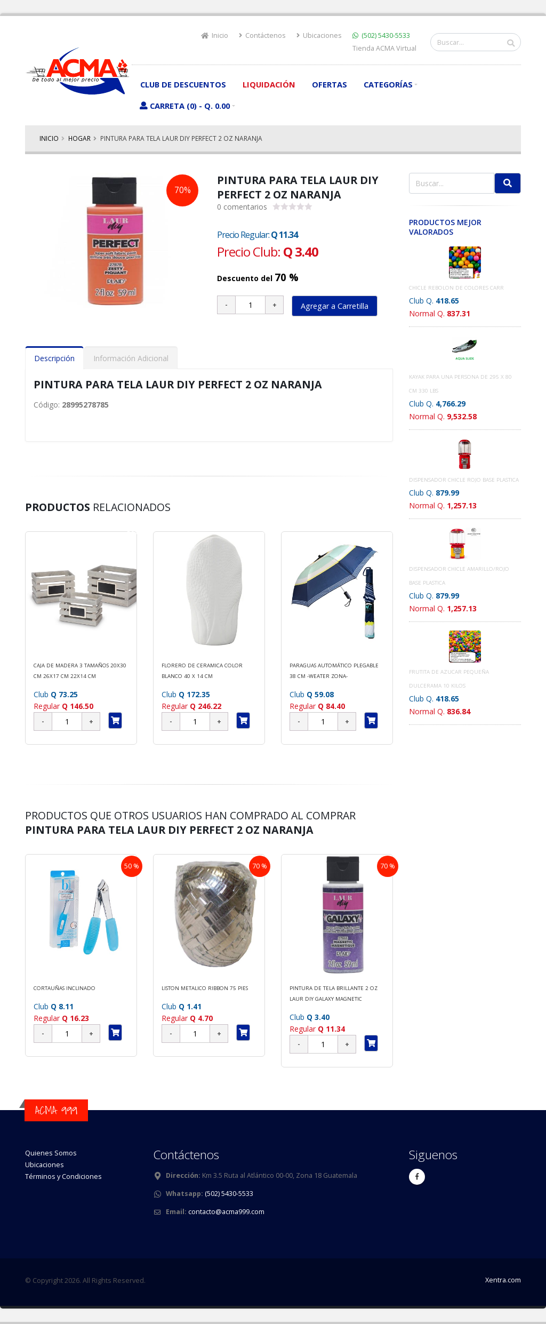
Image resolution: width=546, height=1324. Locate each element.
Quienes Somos (51, 1153)
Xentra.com (503, 1280)
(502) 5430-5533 (386, 35)
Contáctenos (262, 35)
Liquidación (269, 84)
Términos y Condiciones (63, 1176)
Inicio (214, 35)
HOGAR (79, 138)
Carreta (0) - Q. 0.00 (185, 105)
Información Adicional (130, 358)
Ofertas (329, 84)
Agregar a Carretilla (334, 306)
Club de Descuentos (183, 84)
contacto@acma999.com (226, 1211)
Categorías (388, 84)
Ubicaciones (319, 35)
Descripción (54, 358)
